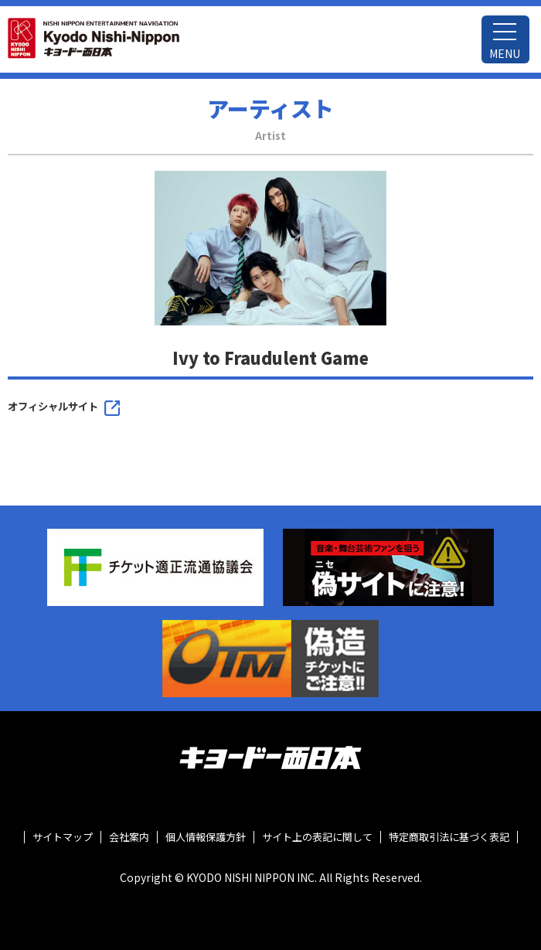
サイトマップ (62, 837)
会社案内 (129, 837)
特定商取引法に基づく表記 (449, 837)
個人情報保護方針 (205, 837)
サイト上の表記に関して (317, 837)
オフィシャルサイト (53, 406)
